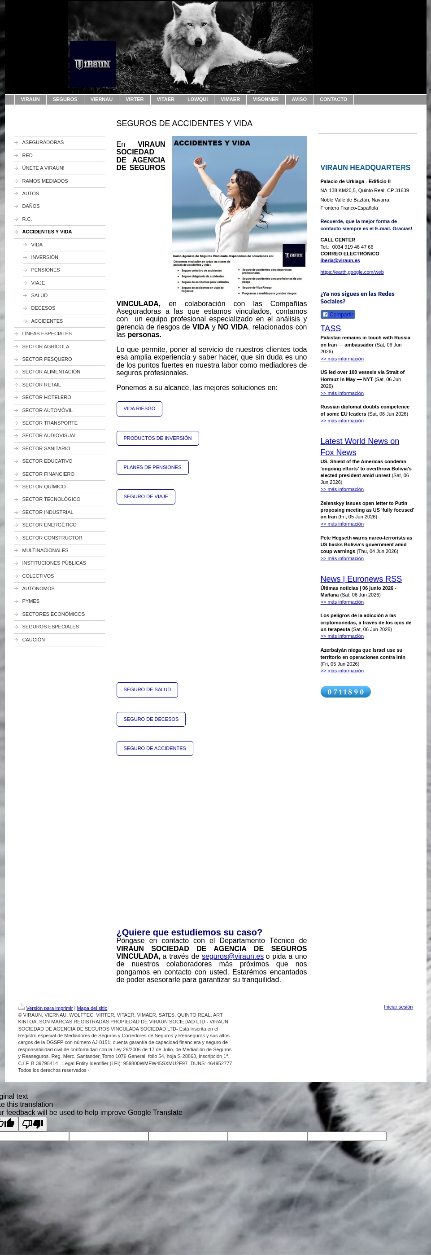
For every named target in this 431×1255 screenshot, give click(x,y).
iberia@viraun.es (340, 260)
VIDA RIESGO (140, 408)
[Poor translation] (32, 1124)
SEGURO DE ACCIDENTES (155, 748)
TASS (331, 328)
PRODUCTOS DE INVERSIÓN (158, 438)
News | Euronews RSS (361, 579)
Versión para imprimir (45, 1008)
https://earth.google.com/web (352, 272)
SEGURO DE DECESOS (151, 719)
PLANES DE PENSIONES (153, 467)
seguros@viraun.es (233, 956)
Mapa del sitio (92, 1008)
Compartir (337, 315)
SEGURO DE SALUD (147, 689)
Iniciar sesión (398, 1006)
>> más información (342, 358)
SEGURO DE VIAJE (146, 496)
